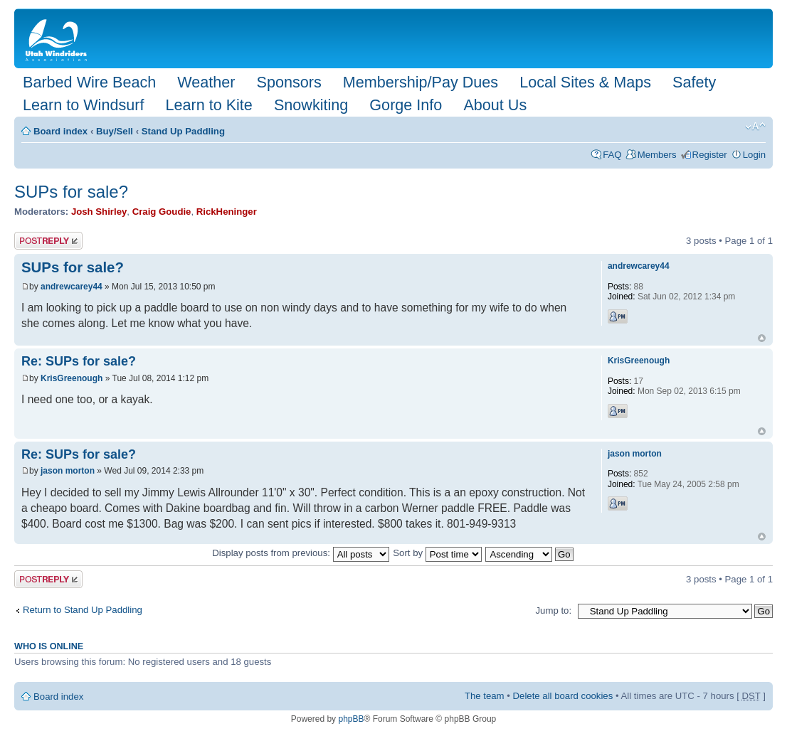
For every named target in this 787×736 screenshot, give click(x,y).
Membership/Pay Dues (420, 82)
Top (762, 338)
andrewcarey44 (71, 287)
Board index (60, 131)
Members (657, 154)
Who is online (48, 646)
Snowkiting (311, 105)
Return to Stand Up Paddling (82, 609)
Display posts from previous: (300, 553)
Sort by (437, 553)
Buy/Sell (114, 131)
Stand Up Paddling (183, 131)
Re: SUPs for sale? (78, 361)
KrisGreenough (71, 378)
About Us (495, 105)
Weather (206, 82)
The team (485, 695)
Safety (694, 82)
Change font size (755, 126)
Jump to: (553, 610)
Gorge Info (405, 105)
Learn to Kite (208, 105)
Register (709, 154)
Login (754, 154)
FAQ (612, 154)
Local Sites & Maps (585, 82)
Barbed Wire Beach (89, 82)
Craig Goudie (161, 211)
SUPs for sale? (71, 191)
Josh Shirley (99, 211)
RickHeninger (226, 211)
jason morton (68, 471)
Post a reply (48, 241)
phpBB (351, 719)
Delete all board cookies (563, 695)
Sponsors (288, 82)
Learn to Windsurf (83, 105)
